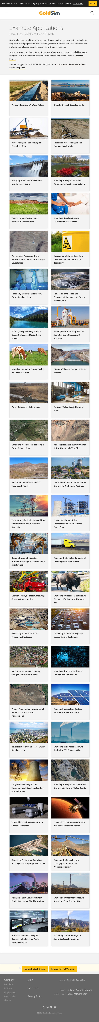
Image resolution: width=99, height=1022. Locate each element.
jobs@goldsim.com (77, 993)
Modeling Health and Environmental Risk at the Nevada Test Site (70, 446)
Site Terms (33, 988)
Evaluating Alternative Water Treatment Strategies (25, 635)
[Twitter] (47, 1007)
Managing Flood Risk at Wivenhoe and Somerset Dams (27, 182)
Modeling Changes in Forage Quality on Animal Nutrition (28, 371)
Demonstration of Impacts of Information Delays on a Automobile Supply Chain (28, 561)
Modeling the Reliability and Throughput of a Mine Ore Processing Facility (66, 863)
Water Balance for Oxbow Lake (26, 407)
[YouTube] (55, 1007)
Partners (8, 988)
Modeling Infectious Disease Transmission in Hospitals (66, 220)
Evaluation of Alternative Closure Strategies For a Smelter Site (69, 899)
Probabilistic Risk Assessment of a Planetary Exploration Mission (69, 824)
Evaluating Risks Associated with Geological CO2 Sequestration (68, 748)
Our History (9, 984)
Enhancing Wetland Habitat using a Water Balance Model (28, 446)
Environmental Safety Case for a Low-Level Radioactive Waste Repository (68, 259)
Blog (30, 979)
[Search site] (92, 13)
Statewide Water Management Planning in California (68, 144)
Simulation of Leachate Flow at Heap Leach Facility (26, 484)
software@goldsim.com (79, 990)
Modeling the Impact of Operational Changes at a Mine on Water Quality (70, 786)
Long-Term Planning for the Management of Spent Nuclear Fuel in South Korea (28, 788)
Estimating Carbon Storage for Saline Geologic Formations (67, 937)
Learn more (78, 3)
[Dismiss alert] (93, 3)
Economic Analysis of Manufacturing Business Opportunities (28, 597)
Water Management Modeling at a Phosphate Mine (27, 144)
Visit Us (7, 1000)
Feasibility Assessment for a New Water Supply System (27, 295)
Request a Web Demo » (35, 968)
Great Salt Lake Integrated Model (69, 105)
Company (9, 979)
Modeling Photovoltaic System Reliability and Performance (68, 711)
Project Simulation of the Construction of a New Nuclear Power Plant (68, 523)
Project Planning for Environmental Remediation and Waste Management (28, 712)
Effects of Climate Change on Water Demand (70, 371)
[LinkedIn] (51, 1007)
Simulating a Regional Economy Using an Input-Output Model (26, 673)
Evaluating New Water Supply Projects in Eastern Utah (25, 220)
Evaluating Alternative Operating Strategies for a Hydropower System (28, 862)
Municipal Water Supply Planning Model (68, 409)
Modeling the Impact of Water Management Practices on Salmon (69, 182)
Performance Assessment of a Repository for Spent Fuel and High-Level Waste (28, 259)
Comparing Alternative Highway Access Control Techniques (68, 635)
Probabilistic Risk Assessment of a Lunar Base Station (27, 824)
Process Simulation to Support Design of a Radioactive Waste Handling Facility (26, 939)
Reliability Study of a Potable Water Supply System (28, 748)
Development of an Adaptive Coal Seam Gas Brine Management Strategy (69, 335)
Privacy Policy (35, 996)
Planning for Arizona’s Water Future (28, 105)
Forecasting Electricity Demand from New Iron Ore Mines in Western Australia (28, 523)
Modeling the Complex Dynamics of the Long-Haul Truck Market (70, 560)
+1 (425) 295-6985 (76, 979)
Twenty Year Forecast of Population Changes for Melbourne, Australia (70, 484)
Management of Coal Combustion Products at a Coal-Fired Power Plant (28, 899)
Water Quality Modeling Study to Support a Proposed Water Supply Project (27, 335)
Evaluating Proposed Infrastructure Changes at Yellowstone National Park (70, 599)
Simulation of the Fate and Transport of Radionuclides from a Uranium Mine (69, 297)
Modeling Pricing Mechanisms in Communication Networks (68, 673)
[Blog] (43, 1007)
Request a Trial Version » (63, 968)
